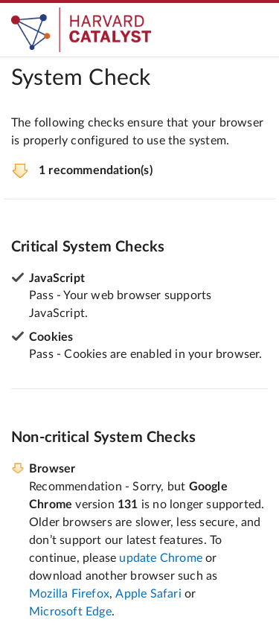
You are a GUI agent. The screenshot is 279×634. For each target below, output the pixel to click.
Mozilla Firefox (69, 594)
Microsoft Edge (70, 612)
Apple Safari (148, 594)
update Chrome (160, 558)
